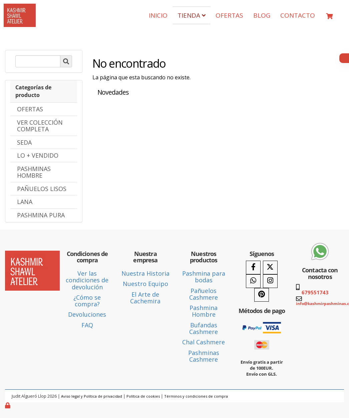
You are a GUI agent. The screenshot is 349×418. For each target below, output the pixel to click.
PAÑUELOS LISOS (41, 189)
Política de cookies (143, 396)
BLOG (261, 15)
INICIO (158, 15)
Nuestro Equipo (145, 284)
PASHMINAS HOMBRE (34, 172)
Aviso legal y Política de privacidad (91, 396)
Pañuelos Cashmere (203, 294)
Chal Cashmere (203, 342)
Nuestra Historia (145, 273)
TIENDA (192, 15)
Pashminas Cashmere (203, 356)
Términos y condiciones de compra (196, 396)
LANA (24, 202)
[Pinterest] (261, 295)
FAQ (87, 325)
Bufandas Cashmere (203, 328)
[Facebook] (253, 267)
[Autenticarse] (8, 405)
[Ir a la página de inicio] (19, 8)
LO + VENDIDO (37, 155)
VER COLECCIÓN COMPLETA (40, 125)
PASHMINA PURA (41, 215)
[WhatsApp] (253, 281)
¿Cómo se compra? (87, 300)
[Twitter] (270, 267)
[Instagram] (270, 281)
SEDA (24, 142)
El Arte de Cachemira (145, 297)
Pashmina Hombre (204, 311)
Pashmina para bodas (203, 276)
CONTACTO (297, 15)
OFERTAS (229, 15)
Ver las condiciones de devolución (87, 280)
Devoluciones (87, 314)
